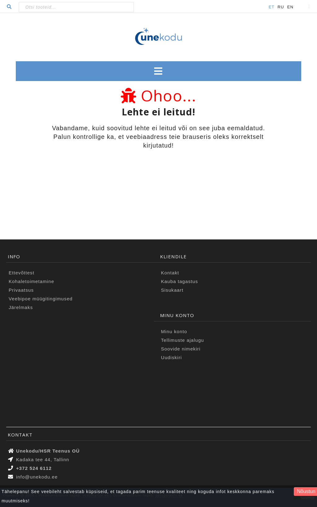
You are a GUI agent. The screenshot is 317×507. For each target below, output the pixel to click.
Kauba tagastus (179, 281)
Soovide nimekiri (181, 348)
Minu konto (174, 331)
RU (281, 7)
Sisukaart (172, 290)
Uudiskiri (171, 357)
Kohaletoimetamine (31, 281)
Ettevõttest (21, 272)
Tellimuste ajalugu (182, 340)
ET (272, 7)
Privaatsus (21, 290)
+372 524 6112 (34, 468)
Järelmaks (21, 307)
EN (290, 7)
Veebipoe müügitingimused (41, 298)
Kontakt (170, 272)
